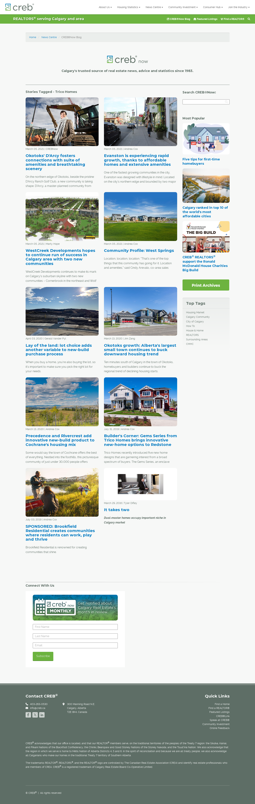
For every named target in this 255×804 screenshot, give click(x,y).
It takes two (116, 509)
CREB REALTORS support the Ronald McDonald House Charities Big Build (205, 263)
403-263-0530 (39, 704)
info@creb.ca (37, 708)
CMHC (190, 343)
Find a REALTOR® (232, 19)
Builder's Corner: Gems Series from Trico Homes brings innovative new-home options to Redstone (140, 440)
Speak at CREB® (220, 720)
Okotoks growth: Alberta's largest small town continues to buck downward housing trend (140, 349)
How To (190, 326)
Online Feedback (220, 728)
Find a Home (222, 704)
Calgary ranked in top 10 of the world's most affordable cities (205, 212)
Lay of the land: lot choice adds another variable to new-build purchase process (59, 349)
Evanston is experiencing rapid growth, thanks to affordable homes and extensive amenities (137, 160)
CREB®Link (223, 716)
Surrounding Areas (197, 339)
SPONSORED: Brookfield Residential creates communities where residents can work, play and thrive (60, 533)
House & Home (194, 330)
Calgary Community (198, 316)
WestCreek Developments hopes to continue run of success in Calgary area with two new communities (60, 257)
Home (32, 37)
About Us (105, 7)
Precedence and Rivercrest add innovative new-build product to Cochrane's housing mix (60, 440)
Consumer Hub (213, 7)
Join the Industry (239, 7)
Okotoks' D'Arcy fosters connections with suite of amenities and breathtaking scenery (55, 162)
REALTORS (192, 335)
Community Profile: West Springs (139, 250)
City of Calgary (195, 321)
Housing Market (195, 312)
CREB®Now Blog (178, 19)
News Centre (154, 7)
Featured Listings (205, 19)
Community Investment (183, 7)
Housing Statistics (128, 7)
